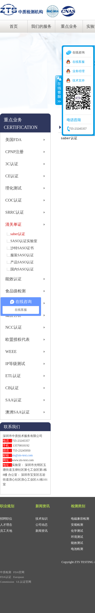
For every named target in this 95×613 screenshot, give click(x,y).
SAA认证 (13, 400)
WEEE (10, 351)
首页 (14, 26)
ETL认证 (13, 376)
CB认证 (12, 388)
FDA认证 (5, 576)
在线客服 (78, 62)
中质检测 (5, 572)
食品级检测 (15, 291)
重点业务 (69, 26)
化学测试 (77, 531)
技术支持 (78, 80)
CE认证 (11, 176)
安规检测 (77, 524)
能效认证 (13, 279)
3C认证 (11, 164)
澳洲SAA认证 (17, 412)
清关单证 (13, 224)
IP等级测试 (15, 363)
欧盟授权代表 (17, 339)
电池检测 (77, 549)
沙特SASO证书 (22, 248)
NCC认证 (13, 327)
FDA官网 (18, 572)
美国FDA (13, 139)
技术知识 (41, 518)
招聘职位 (6, 518)
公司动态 (41, 524)
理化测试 (13, 188)
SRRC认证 (14, 212)
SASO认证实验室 (23, 241)
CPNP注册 (14, 152)
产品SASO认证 (22, 262)
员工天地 (6, 531)
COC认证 (13, 200)
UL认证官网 (23, 581)
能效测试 (77, 543)
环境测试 (77, 537)
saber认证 (17, 234)
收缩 (58, 90)
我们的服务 (41, 26)
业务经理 (78, 71)
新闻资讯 (41, 531)
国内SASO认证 (22, 269)
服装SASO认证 (22, 255)
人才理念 (6, 524)
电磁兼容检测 (80, 518)
